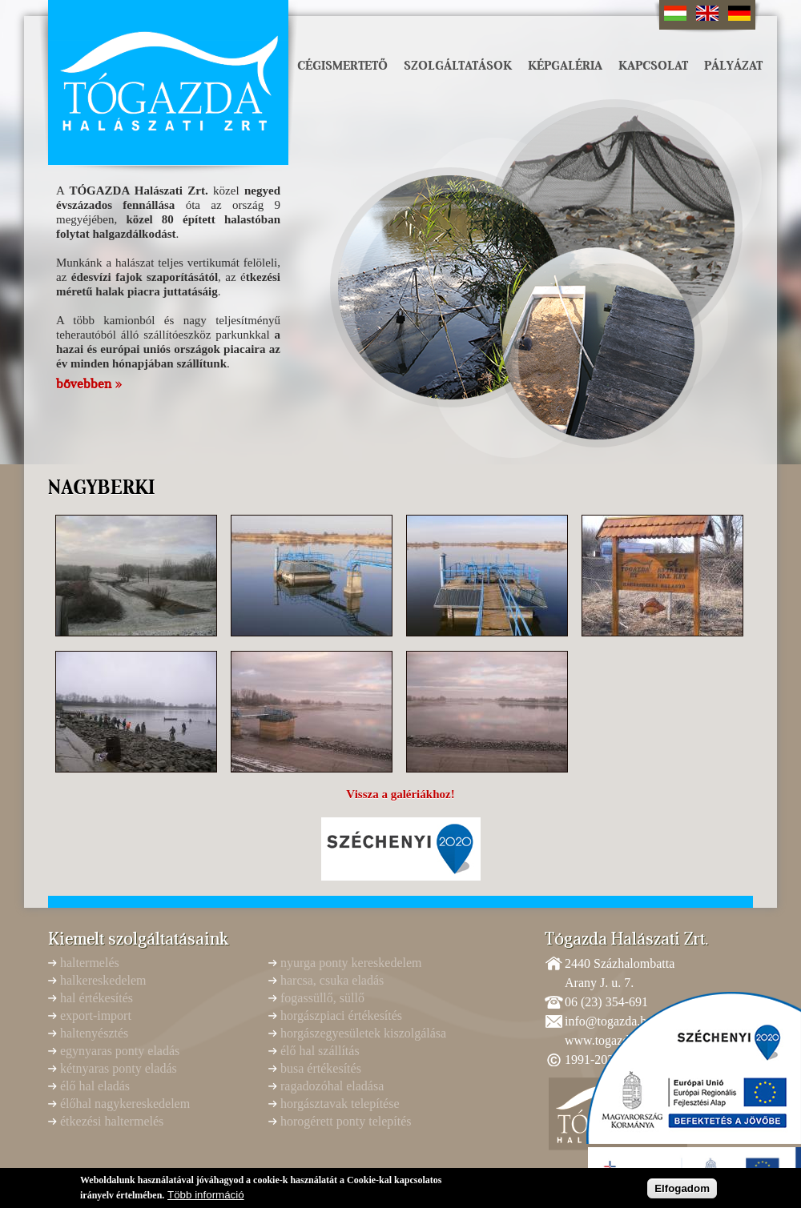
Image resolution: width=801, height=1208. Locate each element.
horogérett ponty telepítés (346, 1121)
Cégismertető (342, 65)
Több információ (205, 1197)
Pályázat (733, 65)
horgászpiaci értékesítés (341, 1015)
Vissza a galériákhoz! (400, 794)
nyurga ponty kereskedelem (351, 962)
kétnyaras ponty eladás (118, 1068)
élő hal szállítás (320, 1051)
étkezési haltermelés (111, 1121)
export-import (95, 1015)
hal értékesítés (96, 998)
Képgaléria (565, 65)
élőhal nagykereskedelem (125, 1103)
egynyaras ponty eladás (119, 1051)
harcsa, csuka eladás (332, 980)
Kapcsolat (653, 65)
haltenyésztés (94, 1033)
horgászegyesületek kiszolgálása (363, 1033)
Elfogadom (682, 1192)
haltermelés (89, 962)
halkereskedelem (103, 980)
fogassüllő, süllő (322, 998)
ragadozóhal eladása (332, 1086)
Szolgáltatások (458, 65)
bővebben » (89, 384)
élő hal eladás (95, 1086)
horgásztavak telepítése (340, 1103)
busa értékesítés (320, 1068)
